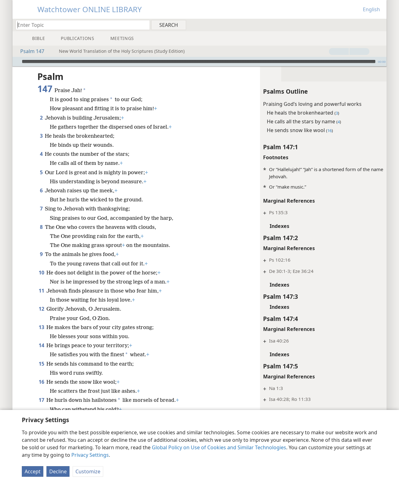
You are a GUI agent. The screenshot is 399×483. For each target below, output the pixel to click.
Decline (58, 471)
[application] (199, 61)
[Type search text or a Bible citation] (79, 24)
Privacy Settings (90, 454)
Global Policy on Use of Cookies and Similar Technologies (219, 447)
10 (41, 272)
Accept (33, 471)
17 (41, 400)
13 (41, 327)
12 (41, 308)
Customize (87, 471)
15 (41, 363)
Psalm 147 (29, 51)
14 (41, 345)
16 (41, 381)
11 (41, 290)
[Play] (16, 61)
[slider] (198, 61)
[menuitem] (379, 25)
